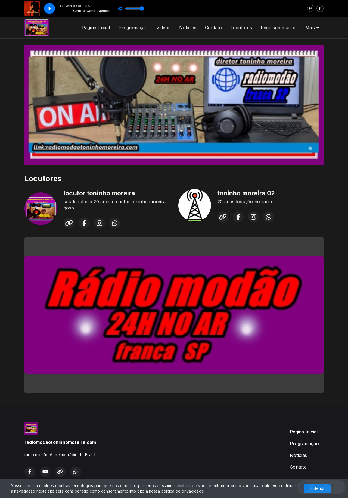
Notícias (187, 27)
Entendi (317, 488)
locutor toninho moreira (99, 193)
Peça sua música (279, 27)
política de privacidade (182, 491)
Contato (213, 27)
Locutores (241, 27)
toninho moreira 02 (246, 193)
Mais (312, 27)
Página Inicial (96, 27)
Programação (133, 27)
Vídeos (163, 27)
